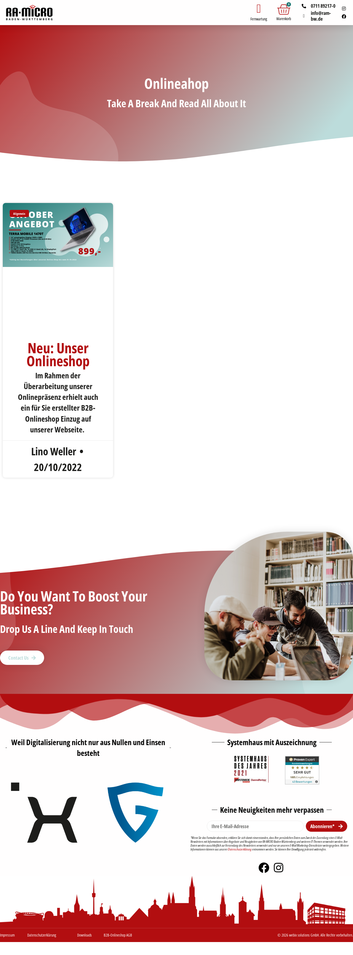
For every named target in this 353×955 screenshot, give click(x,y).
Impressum (7, 935)
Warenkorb (283, 18)
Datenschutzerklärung (240, 849)
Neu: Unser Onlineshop (58, 354)
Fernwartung (258, 19)
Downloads (84, 935)
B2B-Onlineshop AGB (118, 935)
